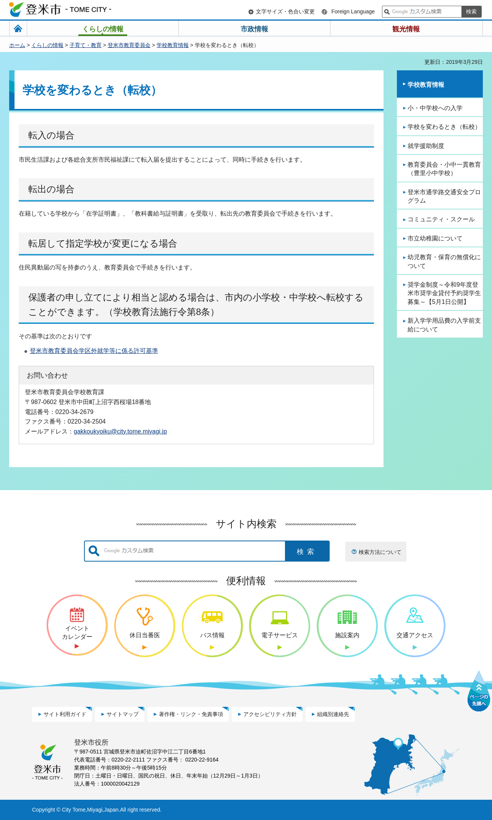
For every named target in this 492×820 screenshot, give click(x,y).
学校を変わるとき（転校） (444, 126)
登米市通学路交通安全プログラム (444, 196)
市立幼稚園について (435, 238)
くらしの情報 (47, 45)
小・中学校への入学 (435, 108)
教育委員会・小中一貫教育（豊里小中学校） (444, 168)
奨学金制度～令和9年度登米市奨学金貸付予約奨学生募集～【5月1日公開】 (444, 293)
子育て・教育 (86, 45)
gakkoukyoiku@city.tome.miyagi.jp (120, 431)
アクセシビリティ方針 (270, 714)
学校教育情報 (173, 45)
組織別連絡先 (333, 714)
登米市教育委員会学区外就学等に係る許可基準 (94, 350)
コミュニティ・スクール (441, 219)
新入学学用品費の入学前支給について (444, 324)
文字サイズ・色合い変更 (285, 11)
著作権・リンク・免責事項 (191, 714)
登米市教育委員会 (129, 45)
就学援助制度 (426, 146)
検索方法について (380, 552)
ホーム (17, 45)
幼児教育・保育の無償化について (444, 261)
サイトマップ (123, 714)
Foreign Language (353, 11)
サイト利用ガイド (65, 714)
